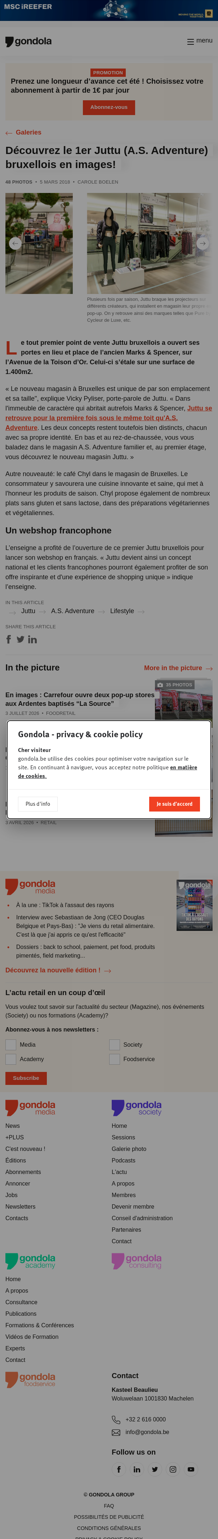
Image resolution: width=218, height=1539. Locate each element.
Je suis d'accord (174, 804)
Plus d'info (38, 804)
